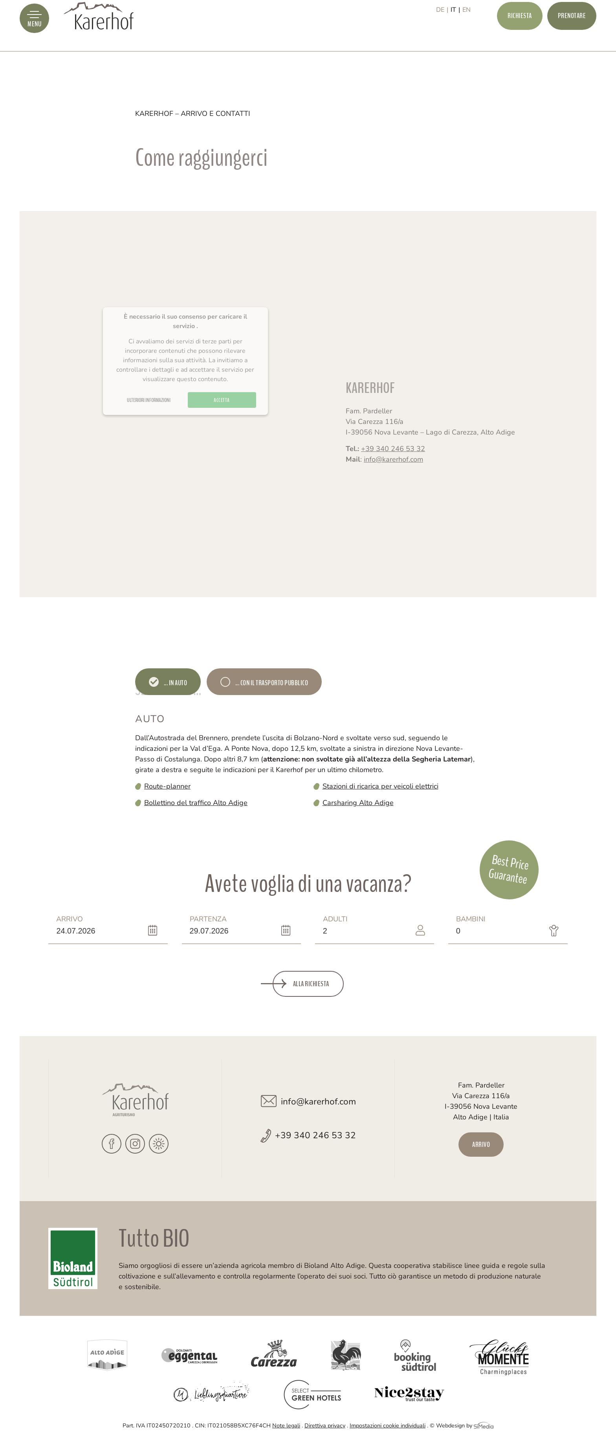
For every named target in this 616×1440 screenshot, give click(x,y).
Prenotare (572, 34)
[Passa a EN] (466, 34)
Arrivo (81, 925)
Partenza (215, 925)
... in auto (175, 683)
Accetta (222, 415)
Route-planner (167, 786)
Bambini (481, 925)
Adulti (348, 925)
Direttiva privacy (324, 1425)
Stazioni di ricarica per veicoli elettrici (380, 786)
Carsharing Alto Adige (358, 802)
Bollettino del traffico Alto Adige (196, 802)
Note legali (286, 1425)
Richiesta (520, 34)
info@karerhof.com (393, 469)
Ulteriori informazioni (148, 415)
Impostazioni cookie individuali (387, 1425)
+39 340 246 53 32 (393, 459)
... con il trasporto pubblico (271, 683)
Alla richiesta (311, 984)
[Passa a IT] (455, 34)
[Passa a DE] (442, 34)
